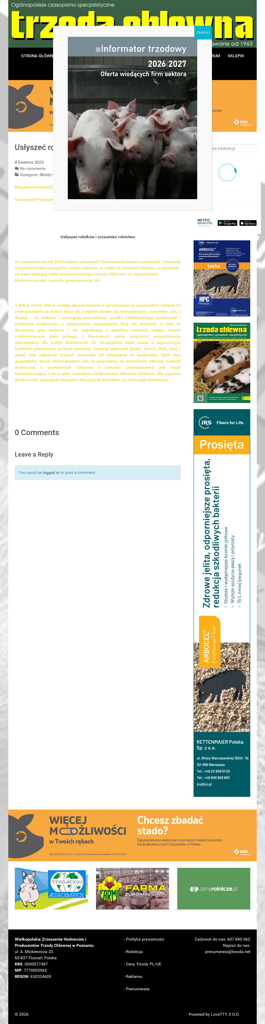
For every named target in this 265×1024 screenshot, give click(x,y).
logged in (51, 472)
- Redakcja (133, 951)
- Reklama (133, 976)
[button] (222, 278)
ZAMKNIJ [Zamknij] (203, 32)
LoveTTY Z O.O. (225, 1014)
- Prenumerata (137, 988)
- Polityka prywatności (144, 939)
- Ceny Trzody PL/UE (142, 964)
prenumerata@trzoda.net (227, 951)
